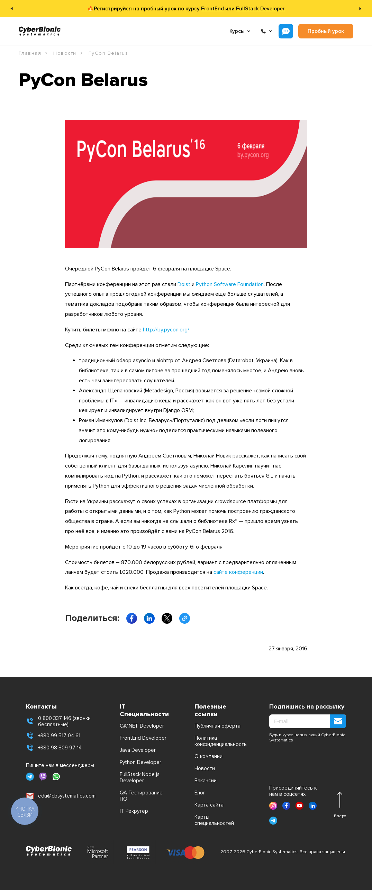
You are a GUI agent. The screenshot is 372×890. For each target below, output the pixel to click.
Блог (199, 793)
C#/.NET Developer (142, 726)
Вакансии (205, 780)
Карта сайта (209, 805)
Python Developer (140, 762)
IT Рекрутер (134, 811)
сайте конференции (238, 572)
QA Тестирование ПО (141, 796)
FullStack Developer (260, 9)
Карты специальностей (214, 820)
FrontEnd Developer (143, 738)
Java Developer (138, 750)
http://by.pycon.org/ (166, 329)
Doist (184, 284)
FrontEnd (212, 9)
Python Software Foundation (230, 284)
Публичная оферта (217, 726)
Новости (204, 768)
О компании (208, 756)
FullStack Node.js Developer (140, 777)
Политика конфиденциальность (220, 741)
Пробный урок (326, 31)
